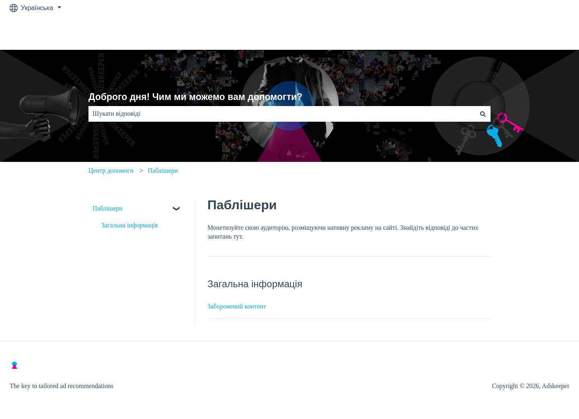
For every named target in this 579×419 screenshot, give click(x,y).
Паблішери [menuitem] (107, 208)
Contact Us (545, 32)
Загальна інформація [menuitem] (129, 225)
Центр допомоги (110, 170)
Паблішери (163, 170)
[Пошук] (483, 113)
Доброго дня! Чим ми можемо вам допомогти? (195, 97)
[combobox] (281, 113)
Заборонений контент (236, 306)
